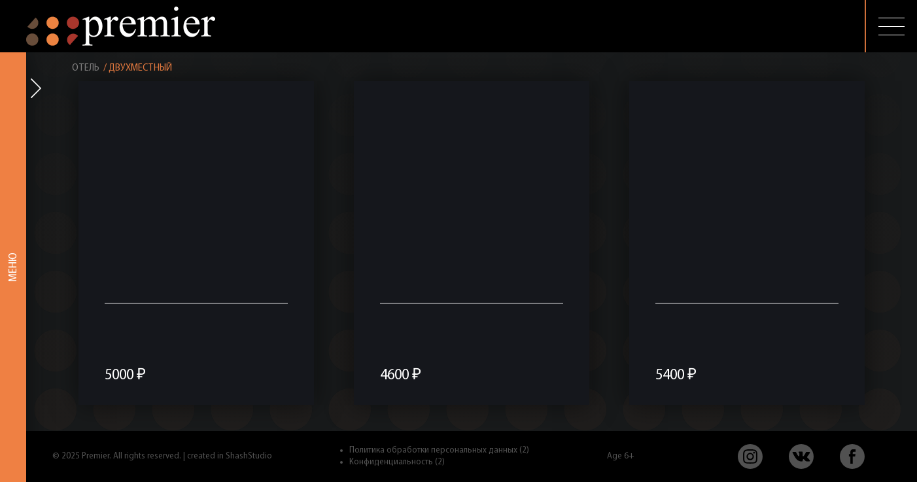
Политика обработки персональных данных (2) (439, 450)
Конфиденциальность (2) (397, 462)
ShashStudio (249, 456)
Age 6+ (620, 456)
